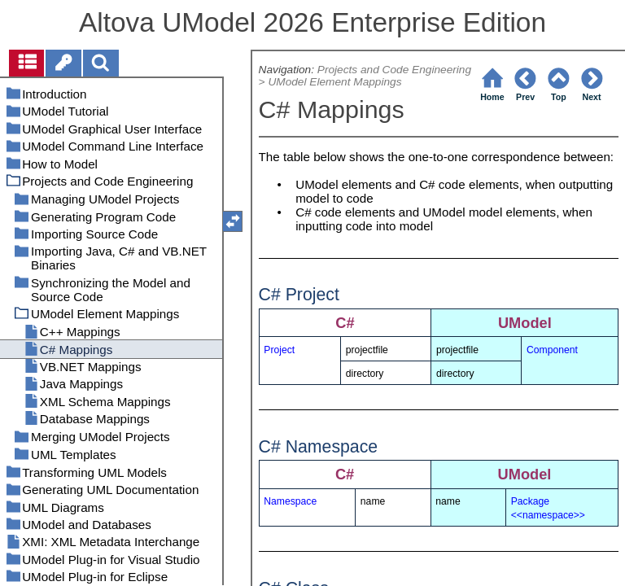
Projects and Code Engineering (394, 69)
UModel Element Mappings (334, 82)
